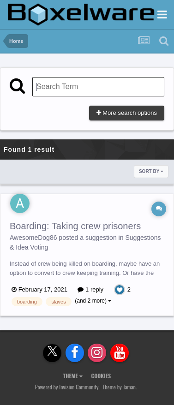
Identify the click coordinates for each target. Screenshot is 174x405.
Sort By (151, 171)
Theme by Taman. (119, 387)
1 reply (90, 289)
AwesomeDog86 (33, 237)
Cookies (101, 376)
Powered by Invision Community (67, 387)
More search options (126, 112)
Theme (73, 376)
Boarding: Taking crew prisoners (75, 226)
